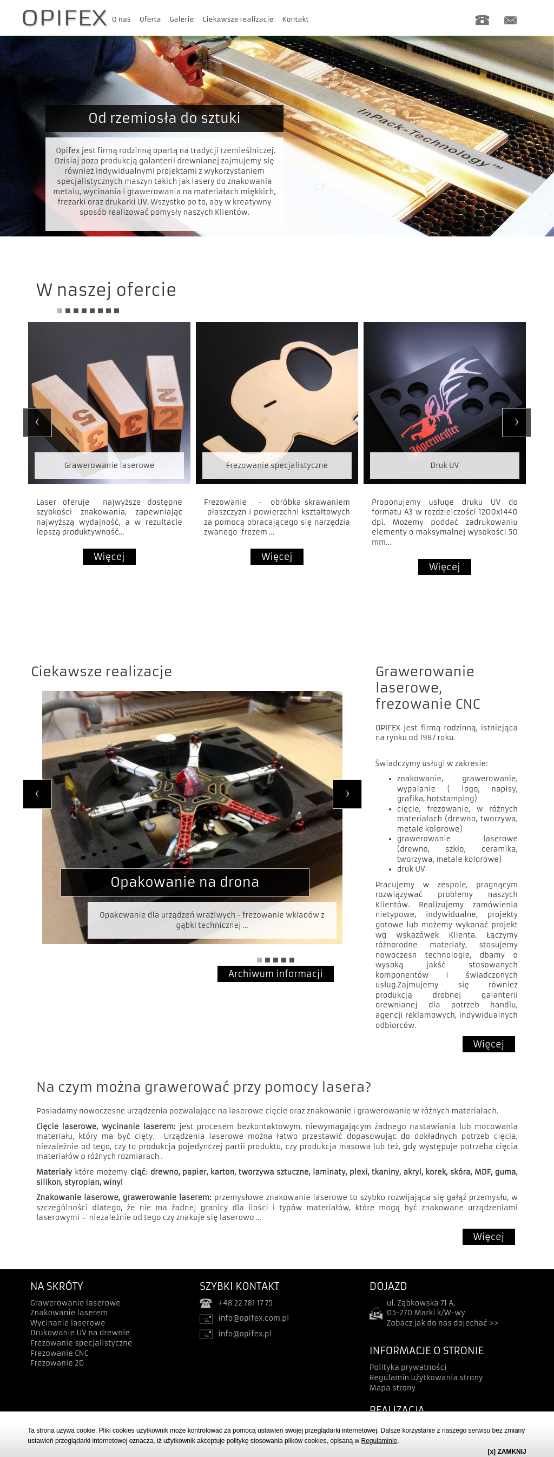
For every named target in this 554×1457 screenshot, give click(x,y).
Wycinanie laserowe (67, 1323)
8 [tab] (116, 310)
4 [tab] (84, 310)
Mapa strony (393, 1388)
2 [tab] (67, 310)
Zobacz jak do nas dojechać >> (443, 1323)
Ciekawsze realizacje (238, 19)
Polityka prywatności (408, 1367)
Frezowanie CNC (59, 1353)
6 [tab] (100, 310)
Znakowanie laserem (69, 1312)
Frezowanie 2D (57, 1363)
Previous (37, 422)
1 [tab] (59, 310)
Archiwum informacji (275, 973)
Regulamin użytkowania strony (426, 1377)
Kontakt (295, 19)
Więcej (109, 556)
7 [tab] (108, 310)
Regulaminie (379, 1441)
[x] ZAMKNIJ (506, 1451)
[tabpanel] (277, 122)
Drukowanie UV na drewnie (80, 1332)
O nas (121, 19)
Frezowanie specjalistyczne (81, 1343)
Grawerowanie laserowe (75, 1303)
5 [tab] (92, 310)
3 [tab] (76, 310)
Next (516, 422)
